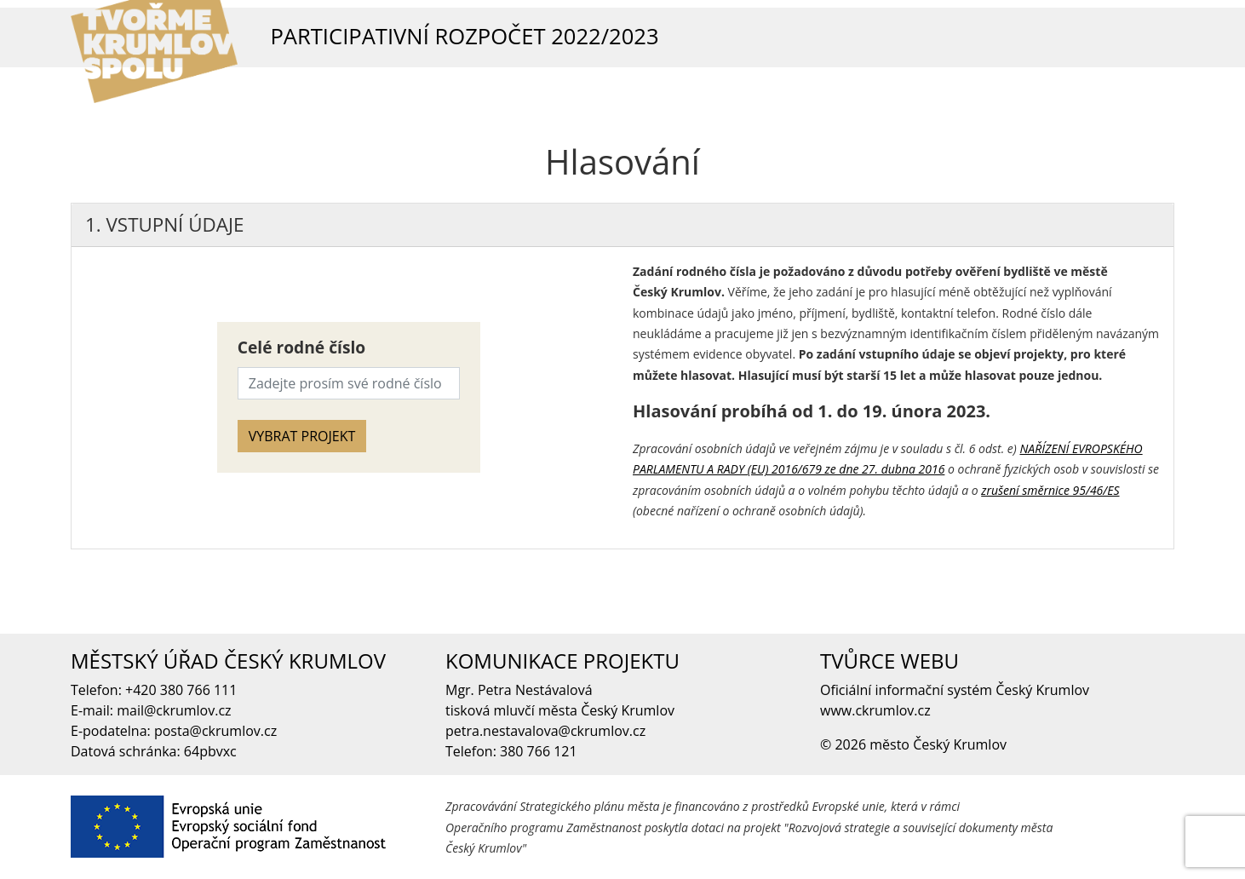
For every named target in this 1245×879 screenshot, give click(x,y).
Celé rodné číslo (301, 347)
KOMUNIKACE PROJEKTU (562, 660)
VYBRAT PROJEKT (302, 436)
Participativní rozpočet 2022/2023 (464, 36)
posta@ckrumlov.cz (215, 730)
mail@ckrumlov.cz (174, 710)
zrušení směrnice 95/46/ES (1050, 490)
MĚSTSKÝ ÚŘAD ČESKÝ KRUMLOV (228, 660)
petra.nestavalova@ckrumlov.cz (545, 730)
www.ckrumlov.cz (875, 710)
